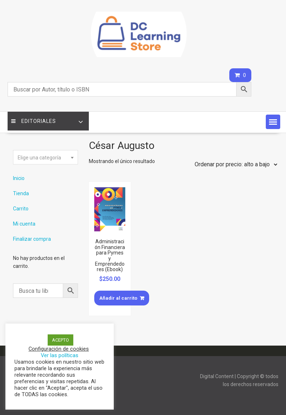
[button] (273, 122)
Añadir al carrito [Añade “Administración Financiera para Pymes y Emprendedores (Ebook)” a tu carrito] (118, 298)
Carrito (21, 208)
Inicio (19, 178)
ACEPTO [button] (60, 340)
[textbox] (45, 157)
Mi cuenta (24, 224)
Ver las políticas (59, 355)
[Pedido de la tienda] (234, 164)
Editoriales (33, 121)
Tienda (21, 193)
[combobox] (45, 157)
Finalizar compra (32, 239)
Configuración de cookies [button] (59, 349)
